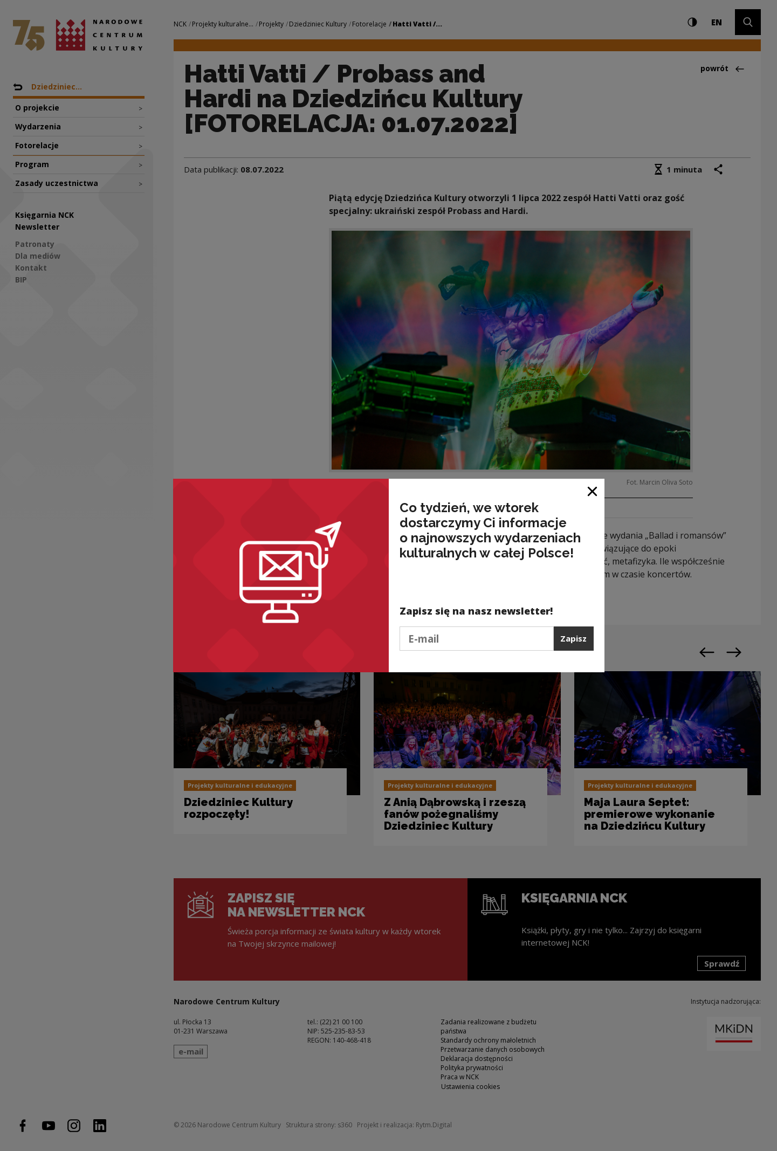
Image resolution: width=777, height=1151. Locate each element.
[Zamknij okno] (592, 491)
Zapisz (573, 638)
